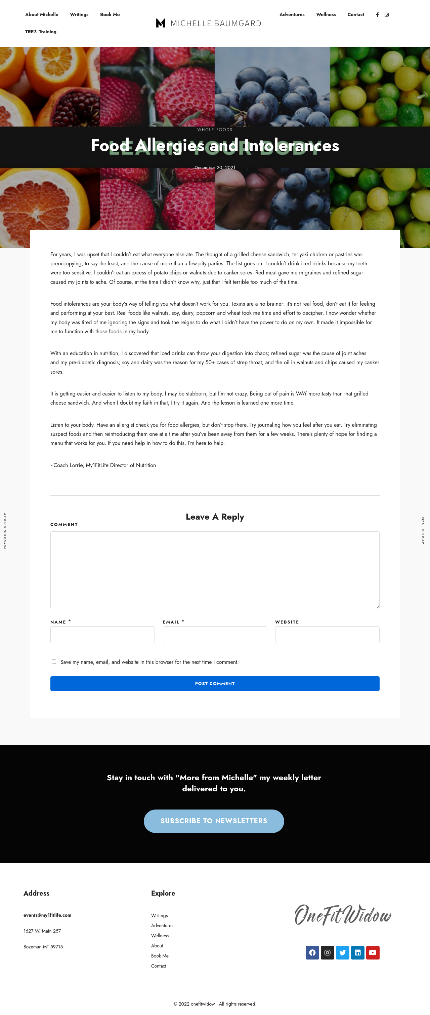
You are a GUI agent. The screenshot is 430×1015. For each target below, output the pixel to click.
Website (287, 622)
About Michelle (41, 14)
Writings (79, 14)
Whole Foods (214, 130)
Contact (356, 14)
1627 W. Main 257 (42, 931)
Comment (64, 524)
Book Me (110, 14)
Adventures (292, 14)
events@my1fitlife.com (48, 915)
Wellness (326, 14)
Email (171, 622)
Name (58, 622)
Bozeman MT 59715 (43, 946)
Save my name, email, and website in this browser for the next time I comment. (149, 662)
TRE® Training (40, 31)
